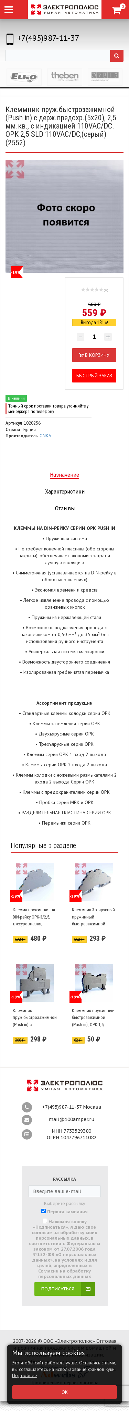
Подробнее (24, 1375)
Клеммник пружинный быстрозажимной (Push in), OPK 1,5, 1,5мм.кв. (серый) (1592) (93, 1024)
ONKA (45, 436)
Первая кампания (67, 1212)
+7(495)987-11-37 (48, 38)
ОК (65, 1392)
